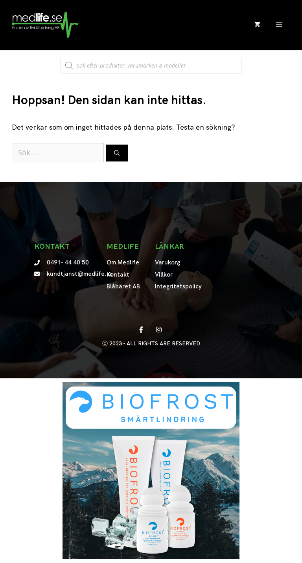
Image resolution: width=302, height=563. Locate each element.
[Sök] (117, 153)
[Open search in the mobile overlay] (151, 61)
